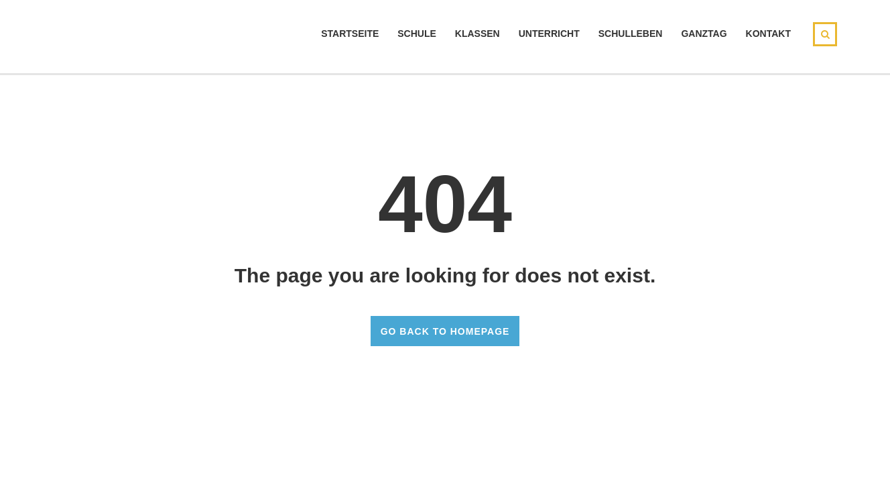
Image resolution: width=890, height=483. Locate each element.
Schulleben (630, 33)
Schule (416, 33)
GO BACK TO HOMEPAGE (445, 331)
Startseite (350, 33)
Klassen (477, 33)
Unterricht (549, 33)
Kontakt (768, 33)
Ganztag (703, 33)
